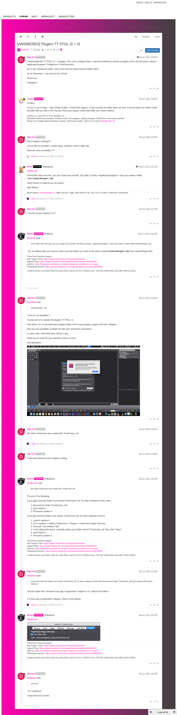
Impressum (159, 2)
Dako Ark (31, 57)
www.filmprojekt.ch (46, 193)
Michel (30, 167)
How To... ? (26, 49)
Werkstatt (48, 16)
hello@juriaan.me (108, 121)
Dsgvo (148, 2)
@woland (31, 302)
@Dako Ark (48, 167)
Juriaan (30, 99)
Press (139, 2)
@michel (31, 238)
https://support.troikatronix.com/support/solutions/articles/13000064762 (68, 262)
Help (34, 16)
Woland (30, 234)
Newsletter (66, 16)
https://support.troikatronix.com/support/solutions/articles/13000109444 (73, 267)
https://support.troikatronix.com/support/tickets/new (64, 259)
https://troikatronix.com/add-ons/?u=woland (80, 264)
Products (9, 16)
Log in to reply (152, 50)
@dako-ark (32, 171)
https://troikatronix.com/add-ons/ (48, 264)
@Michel (49, 234)
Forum (23, 16)
